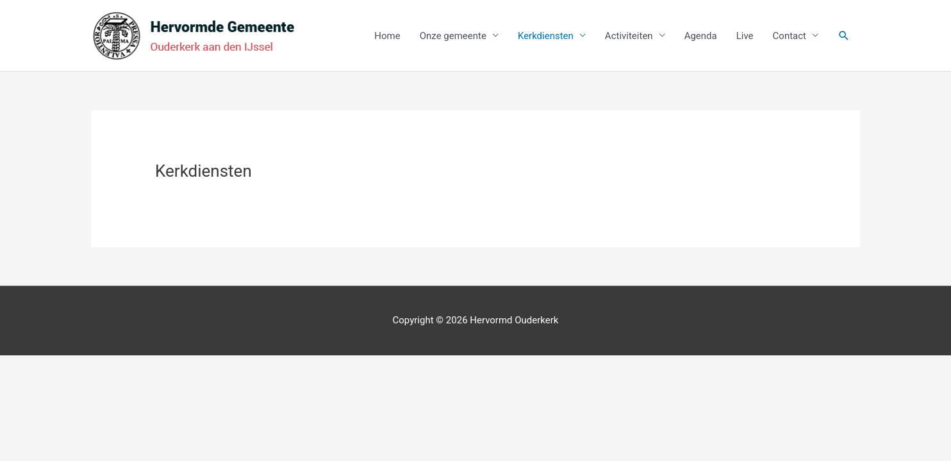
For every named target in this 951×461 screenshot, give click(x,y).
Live (745, 36)
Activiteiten (629, 36)
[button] (844, 35)
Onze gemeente (453, 36)
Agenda (700, 36)
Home (387, 36)
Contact (789, 36)
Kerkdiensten (546, 36)
